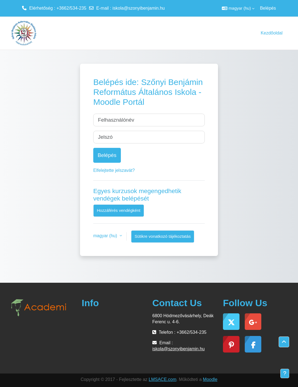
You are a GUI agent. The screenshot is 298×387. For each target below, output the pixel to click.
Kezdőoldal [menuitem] (272, 33)
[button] (238, 8)
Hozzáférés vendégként (118, 210)
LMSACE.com (162, 379)
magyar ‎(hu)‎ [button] (105, 235)
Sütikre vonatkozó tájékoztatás (163, 236)
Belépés (268, 8)
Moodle (210, 379)
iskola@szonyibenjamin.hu (139, 8)
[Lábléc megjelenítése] (284, 373)
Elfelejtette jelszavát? (114, 170)
